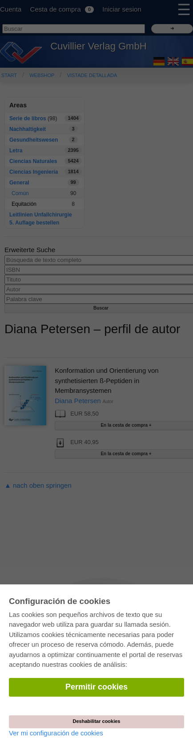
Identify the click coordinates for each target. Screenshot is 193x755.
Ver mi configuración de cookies (56, 733)
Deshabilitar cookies (97, 721)
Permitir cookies (96, 686)
